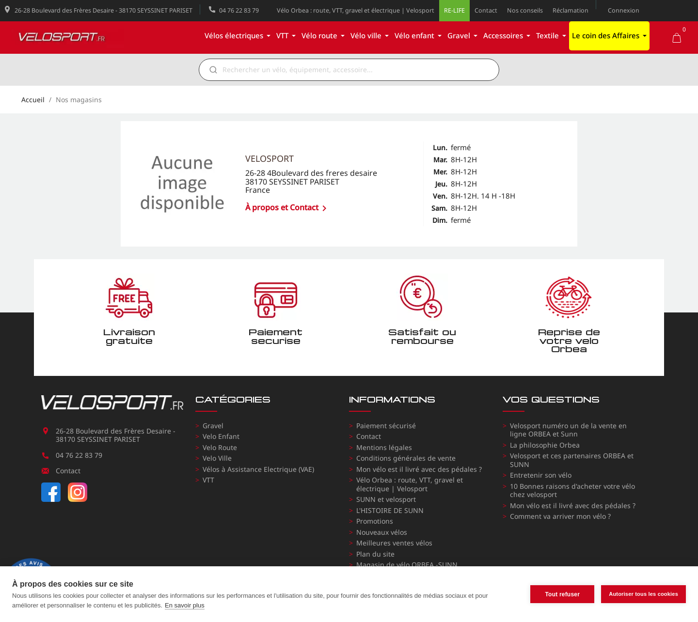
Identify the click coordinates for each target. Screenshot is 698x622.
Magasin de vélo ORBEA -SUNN (407, 564)
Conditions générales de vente (406, 458)
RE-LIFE (454, 10)
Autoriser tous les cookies (643, 594)
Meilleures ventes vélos (394, 542)
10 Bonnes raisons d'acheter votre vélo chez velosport (572, 490)
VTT (208, 479)
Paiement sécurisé (386, 425)
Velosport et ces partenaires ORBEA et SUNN (572, 460)
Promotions (374, 521)
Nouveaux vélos (381, 532)
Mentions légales (384, 447)
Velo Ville (217, 458)
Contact (486, 10)
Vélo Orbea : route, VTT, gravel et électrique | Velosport (355, 10)
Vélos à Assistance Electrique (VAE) (258, 469)
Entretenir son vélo (540, 475)
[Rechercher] (355, 69)
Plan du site (375, 554)
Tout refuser (562, 594)
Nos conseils (525, 10)
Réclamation (570, 10)
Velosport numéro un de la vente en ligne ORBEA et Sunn (568, 430)
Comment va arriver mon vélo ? (560, 516)
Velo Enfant (221, 436)
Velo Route (220, 447)
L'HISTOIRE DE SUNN (390, 510)
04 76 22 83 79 (239, 10)
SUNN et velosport (386, 499)
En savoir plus (185, 605)
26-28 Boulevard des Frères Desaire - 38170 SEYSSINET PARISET (103, 10)
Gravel (213, 425)
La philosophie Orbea (545, 445)
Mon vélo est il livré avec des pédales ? (419, 469)
